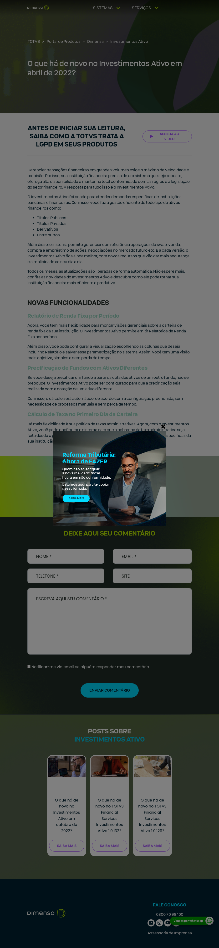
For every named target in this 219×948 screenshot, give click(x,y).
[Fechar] (163, 426)
